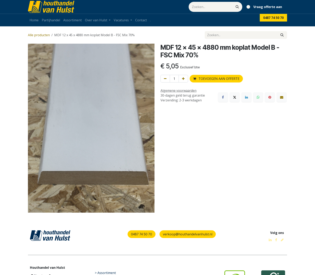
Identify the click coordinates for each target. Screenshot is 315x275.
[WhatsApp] (258, 97)
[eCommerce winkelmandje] (265, 7)
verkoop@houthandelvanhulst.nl (187, 234)
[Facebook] (223, 97)
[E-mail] (281, 97)
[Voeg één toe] (183, 78)
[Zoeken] (237, 7)
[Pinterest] (270, 97)
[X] (234, 97)
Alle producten (39, 35)
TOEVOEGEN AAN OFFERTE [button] (216, 78)
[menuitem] (34, 20)
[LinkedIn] (246, 97)
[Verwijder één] (165, 78)
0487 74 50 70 (141, 234)
